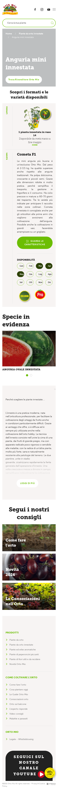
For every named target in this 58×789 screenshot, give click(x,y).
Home (9, 33)
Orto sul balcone (17, 704)
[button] (54, 9)
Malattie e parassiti (18, 718)
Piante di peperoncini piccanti (24, 654)
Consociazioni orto (18, 699)
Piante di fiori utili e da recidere (24, 659)
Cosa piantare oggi (18, 689)
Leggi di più (27, 483)
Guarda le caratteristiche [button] (34, 243)
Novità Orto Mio (17, 664)
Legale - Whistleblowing (21, 739)
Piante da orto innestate (31, 33)
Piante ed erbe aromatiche (22, 649)
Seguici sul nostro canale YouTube (29, 766)
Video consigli (16, 713)
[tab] (27, 375)
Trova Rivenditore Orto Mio (23, 79)
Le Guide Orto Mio (18, 694)
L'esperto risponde (18, 709)
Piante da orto (16, 640)
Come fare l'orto (17, 684)
